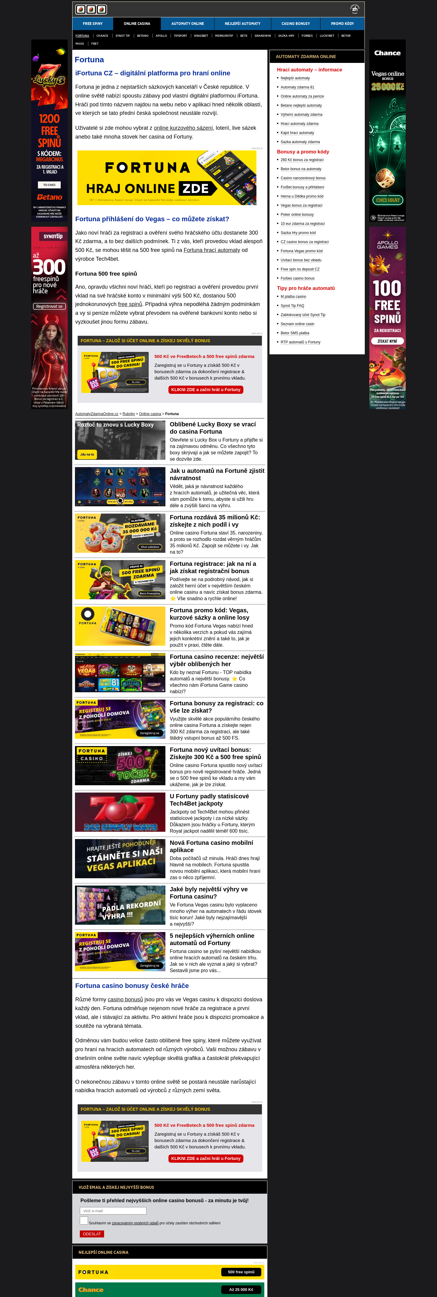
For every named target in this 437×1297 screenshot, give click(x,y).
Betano (142, 36)
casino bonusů (125, 999)
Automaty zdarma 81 (297, 405)
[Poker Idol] (387, 220)
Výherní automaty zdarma (301, 432)
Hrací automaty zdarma (300, 441)
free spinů (130, 304)
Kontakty (79, 1287)
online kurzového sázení (183, 128)
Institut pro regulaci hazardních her (171, 1268)
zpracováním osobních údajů (135, 1223)
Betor (346, 36)
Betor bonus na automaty (301, 487)
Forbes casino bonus (297, 596)
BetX (243, 36)
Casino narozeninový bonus (303, 496)
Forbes (307, 36)
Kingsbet (201, 36)
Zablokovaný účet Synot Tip (303, 633)
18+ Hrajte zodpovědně (212, 1287)
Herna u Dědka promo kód (302, 514)
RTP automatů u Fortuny (300, 660)
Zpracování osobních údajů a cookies (157, 1287)
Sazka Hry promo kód (298, 551)
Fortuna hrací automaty (212, 250)
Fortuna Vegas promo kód (302, 569)
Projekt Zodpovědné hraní (292, 1268)
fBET (94, 44)
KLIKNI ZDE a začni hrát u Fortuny (206, 389)
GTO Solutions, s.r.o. (259, 1287)
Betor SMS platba (295, 651)
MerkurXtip (224, 36)
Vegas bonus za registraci (301, 523)
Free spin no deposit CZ (300, 587)
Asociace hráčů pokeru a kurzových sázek (235, 1268)
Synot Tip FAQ (292, 623)
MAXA (80, 44)
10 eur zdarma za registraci (303, 541)
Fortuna (82, 36)
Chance (102, 36)
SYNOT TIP (123, 36)
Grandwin (263, 36)
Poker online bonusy (297, 532)
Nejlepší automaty (295, 396)
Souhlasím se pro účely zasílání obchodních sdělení (155, 1223)
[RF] (49, 407)
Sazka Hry (286, 36)
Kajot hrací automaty (297, 451)
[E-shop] (387, 407)
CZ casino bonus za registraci (305, 560)
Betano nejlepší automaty (301, 423)
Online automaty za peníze (302, 414)
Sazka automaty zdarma (300, 460)
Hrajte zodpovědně (89, 1249)
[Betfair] (49, 220)
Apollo (161, 36)
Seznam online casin (297, 642)
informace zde (179, 1255)
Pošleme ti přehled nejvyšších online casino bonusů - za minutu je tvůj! (164, 1200)
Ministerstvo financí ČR (122, 1268)
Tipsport (180, 36)
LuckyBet (327, 36)
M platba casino (293, 614)
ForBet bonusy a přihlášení (302, 505)
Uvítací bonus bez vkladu (301, 578)
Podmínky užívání (107, 1287)
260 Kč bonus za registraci (302, 478)
